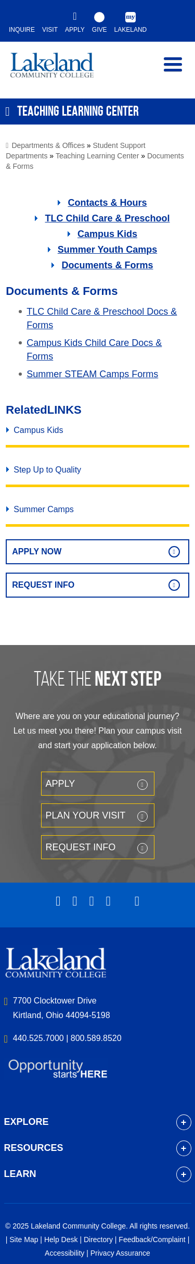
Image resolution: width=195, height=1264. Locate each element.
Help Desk (61, 1239)
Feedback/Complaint (152, 1239)
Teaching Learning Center (97, 156)
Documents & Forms (107, 265)
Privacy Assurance (120, 1253)
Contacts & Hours (107, 202)
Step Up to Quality (47, 469)
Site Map (23, 1239)
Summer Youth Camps (107, 249)
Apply (60, 783)
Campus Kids (107, 234)
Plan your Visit (86, 815)
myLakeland (60, 70)
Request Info (43, 584)
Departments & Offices (48, 145)
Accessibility (64, 1253)
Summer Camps (44, 509)
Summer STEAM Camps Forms (92, 374)
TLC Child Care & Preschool (107, 218)
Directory (98, 1239)
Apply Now (36, 551)
